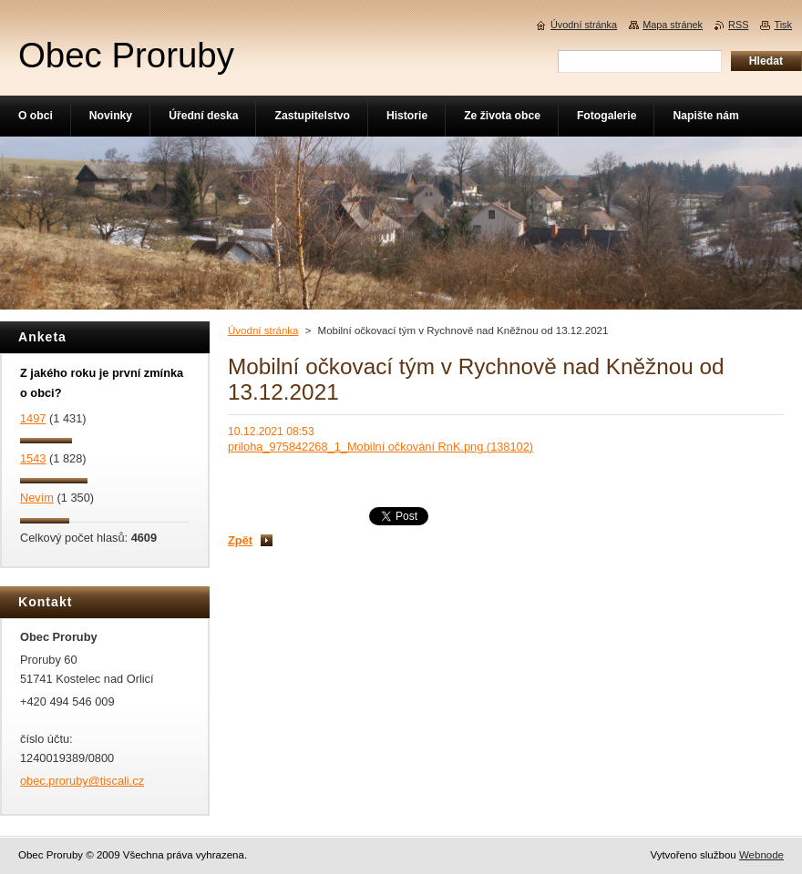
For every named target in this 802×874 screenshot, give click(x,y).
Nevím (37, 497)
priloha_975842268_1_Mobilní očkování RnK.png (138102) (380, 446)
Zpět (240, 540)
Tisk (783, 24)
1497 (33, 418)
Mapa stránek (673, 24)
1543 (33, 458)
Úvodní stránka (263, 330)
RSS (738, 24)
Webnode (761, 854)
